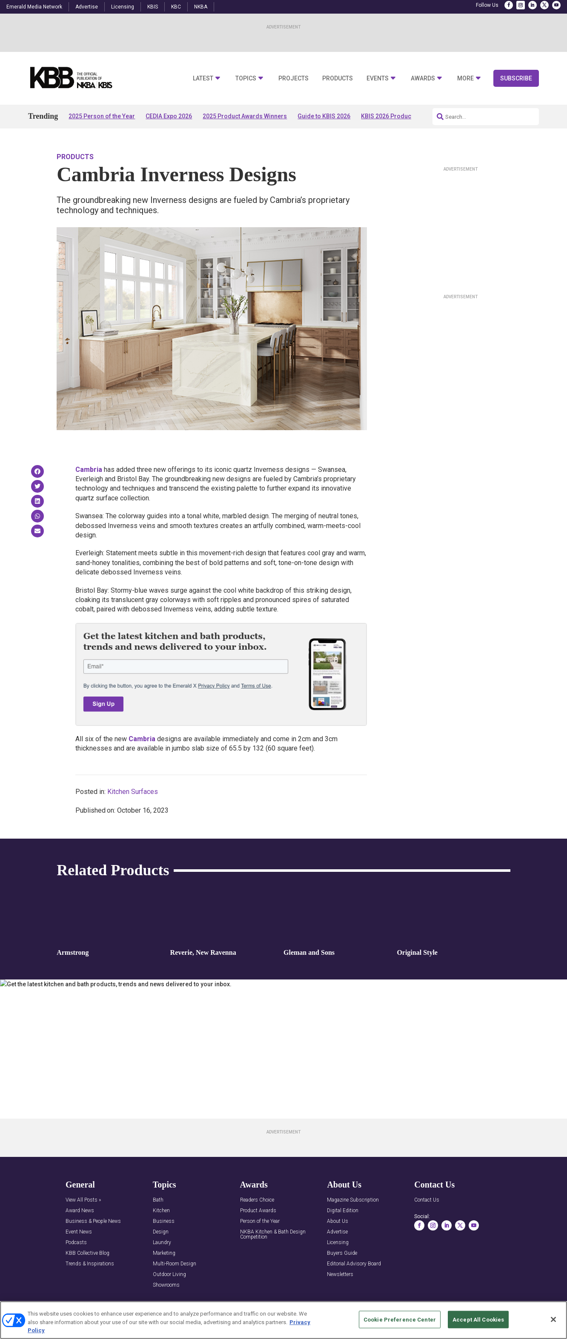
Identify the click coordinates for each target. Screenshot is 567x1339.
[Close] (553, 1319)
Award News (80, 1210)
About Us (337, 1221)
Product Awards (258, 1210)
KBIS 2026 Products (388, 116)
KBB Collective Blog (87, 1253)
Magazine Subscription (353, 1200)
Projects (293, 78)
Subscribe (516, 78)
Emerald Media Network (34, 6)
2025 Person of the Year (102, 116)
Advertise (86, 6)
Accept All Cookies (478, 1319)
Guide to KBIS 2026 (324, 116)
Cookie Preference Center (400, 1319)
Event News (79, 1232)
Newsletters (340, 1274)
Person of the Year (260, 1221)
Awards (423, 78)
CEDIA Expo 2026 (169, 116)
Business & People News (93, 1221)
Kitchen (161, 1210)
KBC (176, 6)
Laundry (162, 1242)
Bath (158, 1200)
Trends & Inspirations (90, 1264)
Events (378, 78)
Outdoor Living (169, 1274)
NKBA (200, 6)
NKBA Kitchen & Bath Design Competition (273, 1234)
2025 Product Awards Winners (245, 116)
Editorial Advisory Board (354, 1264)
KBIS (152, 6)
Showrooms (166, 1285)
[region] (283, 1320)
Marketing (164, 1253)
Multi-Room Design (174, 1264)
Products (337, 78)
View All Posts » (83, 1200)
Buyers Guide (342, 1253)
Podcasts (76, 1242)
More (465, 78)
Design (161, 1232)
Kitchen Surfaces (132, 792)
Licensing (122, 6)
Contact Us (426, 1200)
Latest (203, 78)
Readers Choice (257, 1200)
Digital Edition (342, 1210)
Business (164, 1221)
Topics (245, 78)
